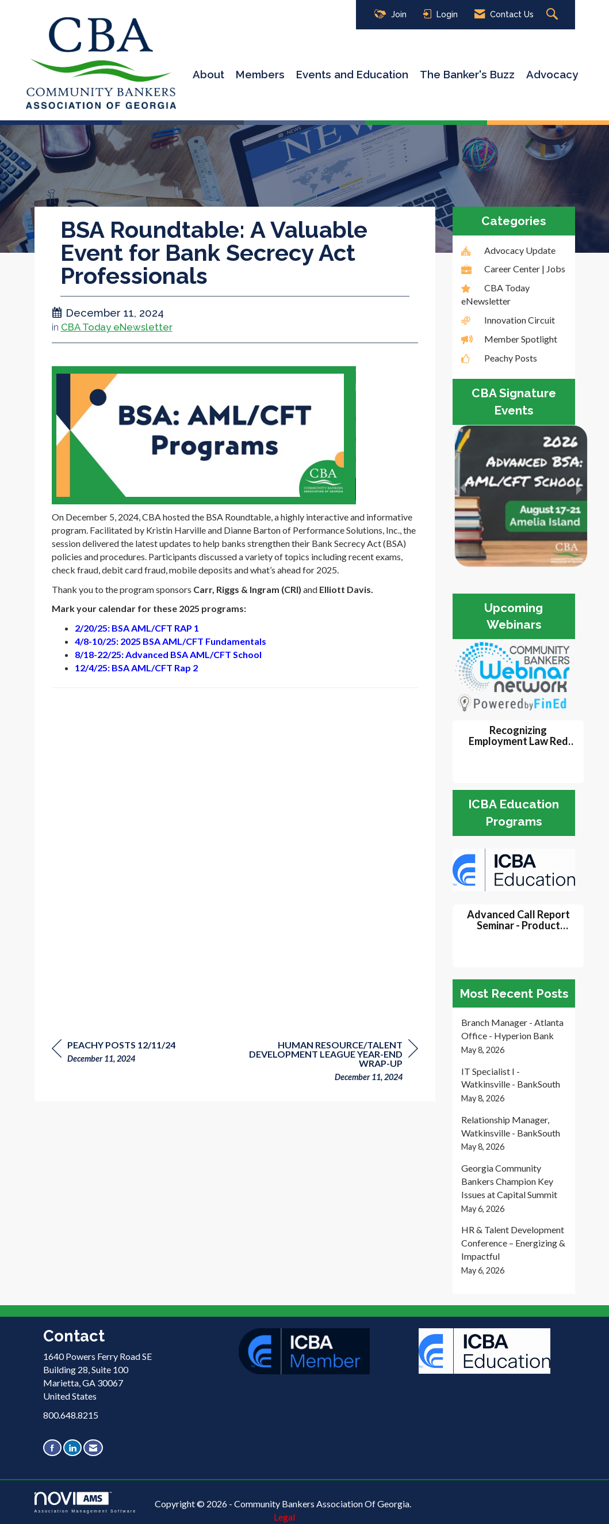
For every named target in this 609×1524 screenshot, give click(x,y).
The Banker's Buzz (467, 74)
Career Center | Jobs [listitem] (513, 268)
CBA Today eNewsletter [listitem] (495, 294)
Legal (284, 1516)
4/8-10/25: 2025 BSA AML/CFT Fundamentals (170, 641)
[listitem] (513, 1036)
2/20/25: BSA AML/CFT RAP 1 (137, 627)
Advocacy (552, 74)
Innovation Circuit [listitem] (508, 319)
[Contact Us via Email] (93, 1447)
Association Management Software (86, 1502)
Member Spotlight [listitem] (509, 338)
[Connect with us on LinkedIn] (72, 1447)
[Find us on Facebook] (52, 1447)
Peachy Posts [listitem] (499, 357)
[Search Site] (553, 14)
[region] (332, 1062)
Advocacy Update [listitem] (508, 250)
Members (260, 74)
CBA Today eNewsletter (117, 327)
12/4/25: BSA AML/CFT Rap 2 (136, 667)
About (208, 74)
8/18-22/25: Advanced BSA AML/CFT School (168, 654)
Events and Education (352, 74)
